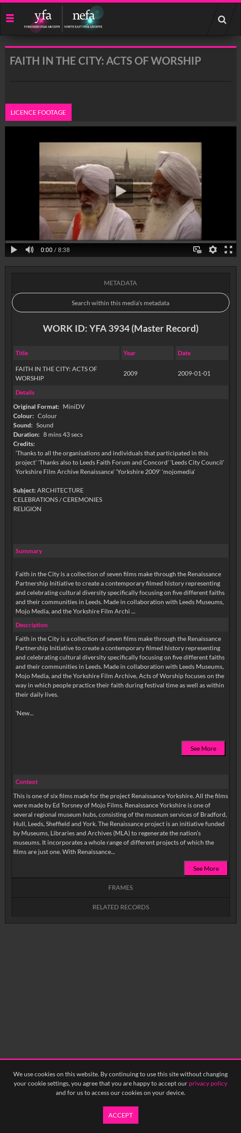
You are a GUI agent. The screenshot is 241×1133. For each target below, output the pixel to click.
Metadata (120, 283)
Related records (120, 907)
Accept (120, 1115)
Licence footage (38, 112)
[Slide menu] (9, 17)
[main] (121, 507)
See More (203, 748)
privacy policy (208, 1083)
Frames (120, 887)
